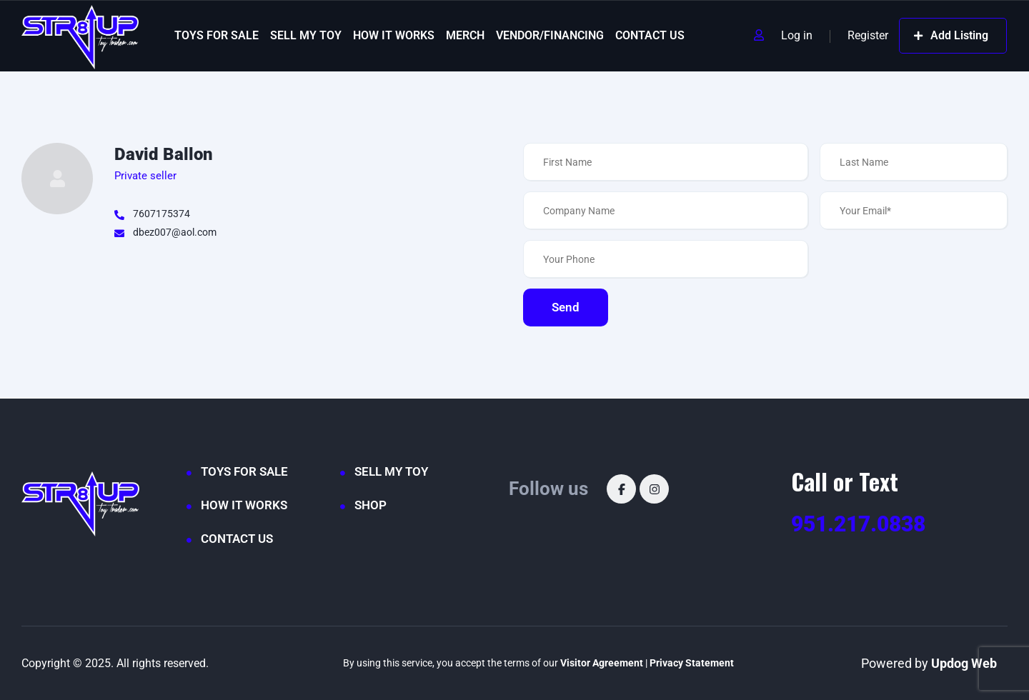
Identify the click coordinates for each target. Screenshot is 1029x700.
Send (566, 307)
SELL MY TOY (306, 35)
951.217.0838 (858, 523)
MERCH (465, 35)
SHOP (370, 505)
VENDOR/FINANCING (550, 35)
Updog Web (964, 663)
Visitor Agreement (601, 663)
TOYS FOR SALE (216, 35)
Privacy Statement (692, 663)
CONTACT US (650, 35)
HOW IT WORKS (393, 35)
